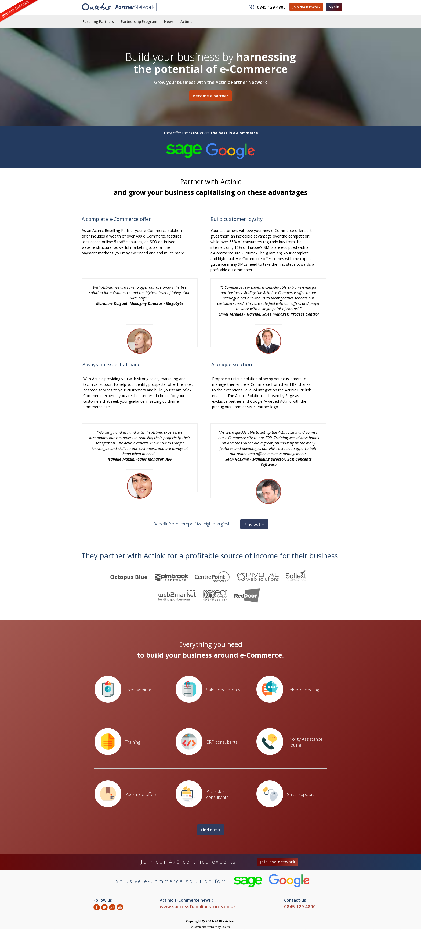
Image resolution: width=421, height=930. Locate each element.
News (168, 21)
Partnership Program (139, 21)
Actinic (186, 21)
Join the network (306, 7)
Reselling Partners (98, 21)
